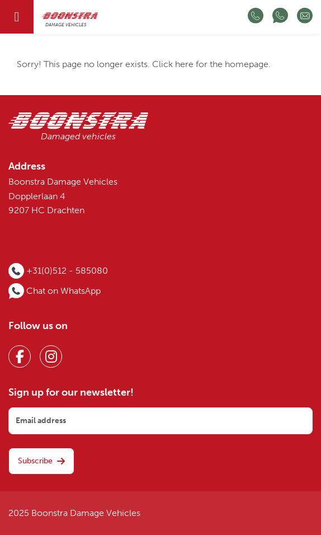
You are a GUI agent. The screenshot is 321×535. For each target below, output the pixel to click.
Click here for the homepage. (211, 64)
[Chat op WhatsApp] (280, 17)
